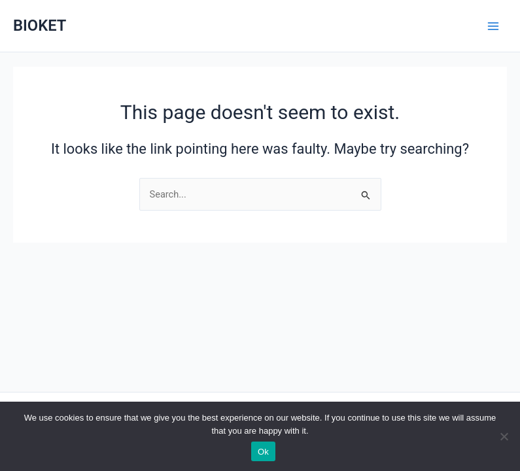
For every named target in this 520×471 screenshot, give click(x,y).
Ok (263, 452)
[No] (503, 436)
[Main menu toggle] (493, 26)
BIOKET (39, 25)
